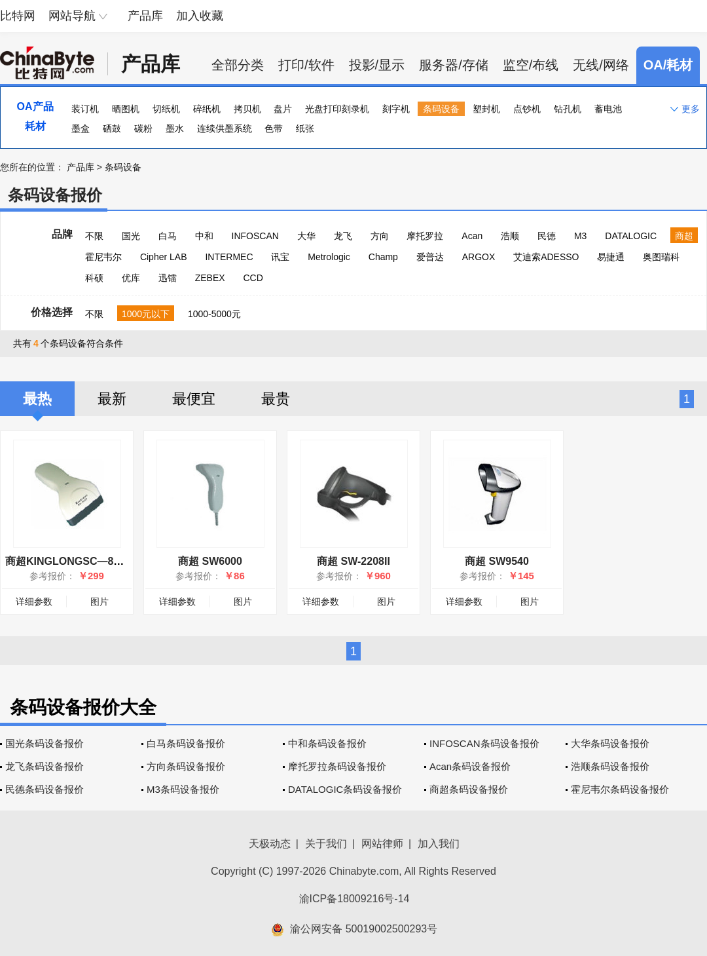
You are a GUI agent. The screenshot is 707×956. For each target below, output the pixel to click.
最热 (37, 399)
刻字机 (396, 109)
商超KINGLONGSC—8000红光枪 (83, 561)
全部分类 (237, 65)
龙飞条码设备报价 (44, 766)
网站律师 (382, 843)
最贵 (275, 399)
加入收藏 (199, 15)
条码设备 (441, 109)
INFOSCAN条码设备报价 (484, 743)
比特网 (17, 15)
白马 (167, 236)
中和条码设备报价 (327, 743)
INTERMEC (229, 257)
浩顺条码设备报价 (610, 766)
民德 (546, 236)
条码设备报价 (55, 195)
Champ (383, 257)
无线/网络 (601, 65)
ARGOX (479, 257)
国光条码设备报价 (44, 743)
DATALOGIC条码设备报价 (345, 789)
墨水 (175, 128)
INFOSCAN (255, 236)
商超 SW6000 (210, 561)
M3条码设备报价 (183, 789)
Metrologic (329, 257)
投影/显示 (377, 65)
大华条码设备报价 (610, 743)
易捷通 (611, 257)
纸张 (305, 128)
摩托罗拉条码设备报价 (337, 766)
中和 (204, 236)
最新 (112, 399)
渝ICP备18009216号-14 (354, 898)
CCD (253, 278)
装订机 (85, 109)
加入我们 (439, 843)
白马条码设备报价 (186, 743)
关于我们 (326, 843)
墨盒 (80, 128)
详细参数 (34, 601)
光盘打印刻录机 (337, 109)
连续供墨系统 (224, 128)
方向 (380, 236)
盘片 (283, 109)
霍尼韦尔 (103, 257)
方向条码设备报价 (186, 766)
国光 (131, 236)
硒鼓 (112, 128)
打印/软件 (306, 65)
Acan (472, 236)
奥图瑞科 (661, 257)
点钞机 (527, 109)
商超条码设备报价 (468, 789)
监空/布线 (531, 65)
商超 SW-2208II (353, 561)
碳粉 (143, 128)
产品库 (145, 15)
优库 (131, 278)
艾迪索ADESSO (546, 257)
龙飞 (343, 236)
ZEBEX (210, 278)
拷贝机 (247, 109)
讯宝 (280, 257)
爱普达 (430, 257)
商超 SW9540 (497, 561)
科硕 (94, 278)
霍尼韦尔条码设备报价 (620, 789)
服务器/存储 (453, 65)
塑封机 (486, 109)
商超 (684, 236)
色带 (273, 128)
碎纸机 (207, 109)
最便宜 (193, 399)
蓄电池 (608, 109)
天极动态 (270, 843)
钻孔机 (567, 109)
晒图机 (125, 109)
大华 (306, 236)
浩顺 (510, 236)
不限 (94, 236)
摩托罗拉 (425, 236)
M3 (580, 236)
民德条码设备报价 (44, 789)
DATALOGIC (631, 236)
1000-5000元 (214, 314)
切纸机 (166, 109)
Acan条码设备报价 (470, 766)
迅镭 (167, 278)
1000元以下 (146, 314)
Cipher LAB (163, 257)
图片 (99, 601)
